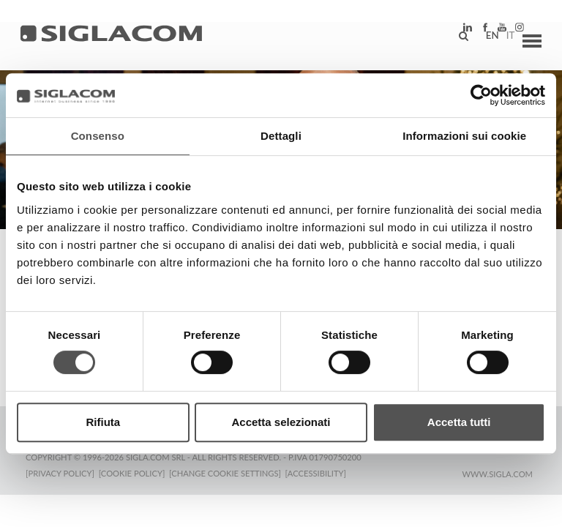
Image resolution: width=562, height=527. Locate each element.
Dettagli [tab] (281, 136)
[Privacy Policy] (60, 471)
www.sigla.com (497, 472)
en (482, 40)
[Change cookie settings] (229, 471)
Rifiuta (103, 422)
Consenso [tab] (97, 136)
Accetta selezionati (280, 422)
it (500, 40)
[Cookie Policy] (133, 471)
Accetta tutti (459, 422)
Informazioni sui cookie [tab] (464, 136)
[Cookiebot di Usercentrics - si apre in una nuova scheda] (481, 95)
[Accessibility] (320, 471)
